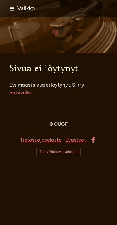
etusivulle (20, 93)
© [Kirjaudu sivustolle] (51, 124)
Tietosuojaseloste (40, 140)
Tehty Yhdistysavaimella (58, 152)
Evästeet (75, 140)
